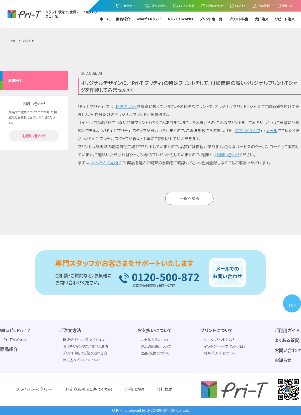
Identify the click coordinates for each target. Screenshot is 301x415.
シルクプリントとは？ (219, 339)
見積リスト (285, 6)
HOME (12, 40)
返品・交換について (155, 353)
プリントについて (216, 330)
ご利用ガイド (126, 6)
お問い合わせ (212, 6)
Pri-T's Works (180, 19)
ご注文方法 (70, 330)
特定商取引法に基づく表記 (88, 389)
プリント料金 (238, 19)
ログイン (238, 6)
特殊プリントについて (220, 353)
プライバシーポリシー (34, 389)
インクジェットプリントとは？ (225, 346)
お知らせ (29, 40)
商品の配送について (156, 346)
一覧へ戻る (189, 198)
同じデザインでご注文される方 (85, 346)
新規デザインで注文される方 (84, 339)
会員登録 (261, 6)
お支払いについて (154, 330)
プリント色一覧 (210, 19)
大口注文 (262, 19)
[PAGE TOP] (292, 303)
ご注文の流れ (155, 6)
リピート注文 (285, 19)
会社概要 (165, 389)
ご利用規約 (134, 389)
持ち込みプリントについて (82, 359)
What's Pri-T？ (149, 19)
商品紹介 (123, 19)
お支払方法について (156, 339)
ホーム (105, 19)
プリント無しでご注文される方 (85, 353)
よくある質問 (183, 6)
